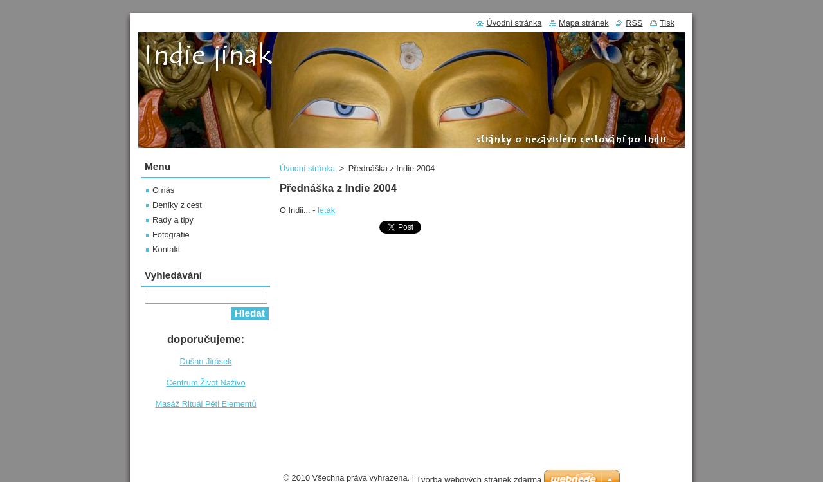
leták (326, 210)
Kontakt (166, 249)
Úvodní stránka (307, 168)
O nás (163, 190)
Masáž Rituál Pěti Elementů (205, 404)
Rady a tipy (173, 220)
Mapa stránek (584, 23)
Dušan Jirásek (205, 361)
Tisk (667, 23)
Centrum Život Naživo (205, 382)
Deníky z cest (177, 205)
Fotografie (171, 234)
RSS (634, 23)
